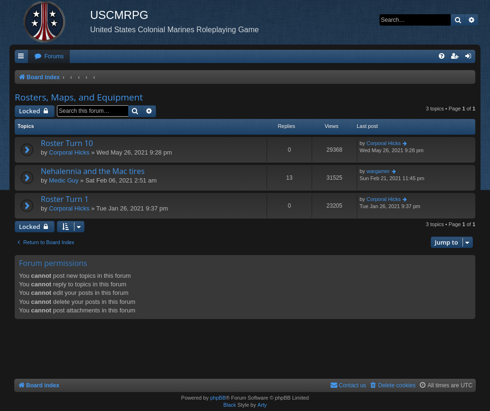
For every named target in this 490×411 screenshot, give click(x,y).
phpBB (218, 398)
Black (229, 405)
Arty (262, 405)
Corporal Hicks (69, 152)
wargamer (378, 171)
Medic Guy (63, 180)
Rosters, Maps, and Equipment (79, 97)
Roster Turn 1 (65, 199)
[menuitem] (49, 56)
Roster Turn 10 (67, 143)
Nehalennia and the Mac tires (93, 171)
